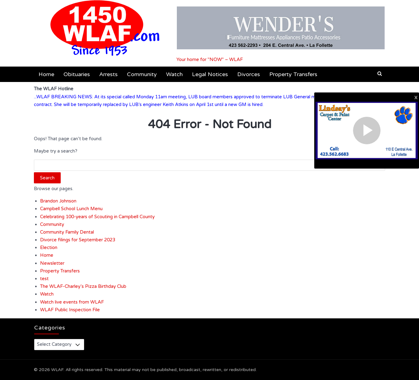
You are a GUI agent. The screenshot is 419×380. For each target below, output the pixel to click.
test (44, 278)
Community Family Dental (67, 232)
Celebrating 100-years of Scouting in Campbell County (97, 216)
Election (48, 247)
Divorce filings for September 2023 (77, 240)
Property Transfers (293, 74)
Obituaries (76, 74)
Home (46, 74)
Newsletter (52, 263)
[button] (379, 74)
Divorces (248, 74)
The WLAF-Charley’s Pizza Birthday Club (83, 286)
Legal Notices (210, 74)
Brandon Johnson (58, 201)
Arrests (108, 74)
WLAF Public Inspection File (70, 310)
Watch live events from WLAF (72, 302)
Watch (174, 74)
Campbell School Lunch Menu (71, 208)
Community (142, 74)
